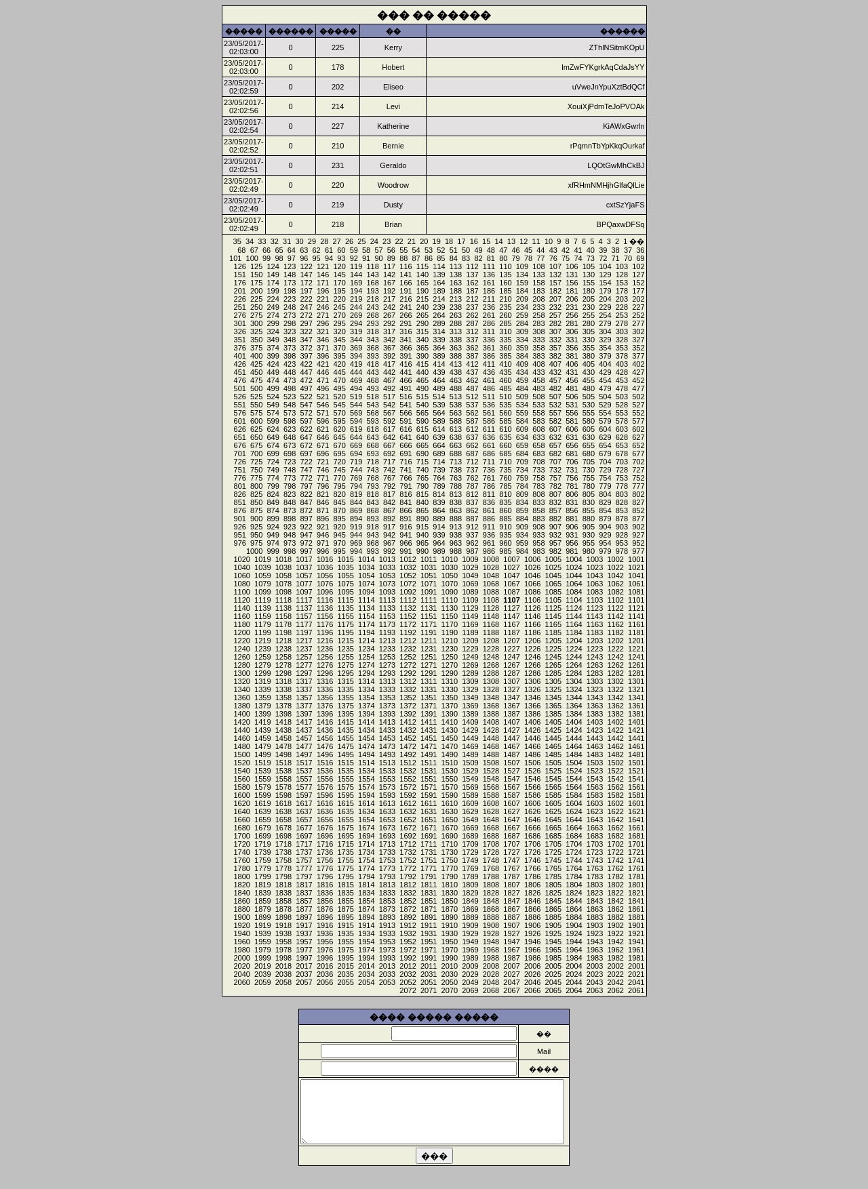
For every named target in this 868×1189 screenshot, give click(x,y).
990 (422, 551)
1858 (283, 901)
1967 (511, 950)
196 (323, 291)
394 (356, 356)
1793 (387, 876)
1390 (449, 714)
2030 (449, 974)
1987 (511, 958)
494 (356, 388)
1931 (428, 933)
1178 (283, 624)
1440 (241, 730)
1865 (553, 909)
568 (372, 413)
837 (472, 502)
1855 (345, 901)
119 (356, 266)
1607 (511, 803)
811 (489, 494)
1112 (407, 600)
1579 (262, 787)
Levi (393, 106)
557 (555, 413)
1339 (262, 689)
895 (339, 519)
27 (337, 241)
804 (605, 494)
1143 (595, 616)
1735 (345, 852)
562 (472, 413)
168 (372, 283)
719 (356, 462)
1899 (262, 917)
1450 (449, 738)
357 (555, 348)
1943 (595, 942)
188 (456, 291)
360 (505, 348)
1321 (636, 689)
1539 (262, 771)
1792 (407, 876)
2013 (387, 966)
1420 (241, 722)
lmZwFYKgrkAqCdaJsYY (602, 67)
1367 (511, 706)
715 (422, 462)
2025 (553, 974)
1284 (574, 673)
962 (472, 543)
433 (538, 372)
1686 (532, 836)
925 (256, 527)
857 (555, 510)
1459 (262, 738)
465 (422, 380)
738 (456, 470)
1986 (532, 958)
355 (589, 348)
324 (273, 331)
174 (273, 283)
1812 (407, 885)
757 (555, 478)
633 (538, 437)
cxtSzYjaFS (625, 205)
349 (273, 340)
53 (429, 250)
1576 (325, 787)
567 (389, 413)
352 (638, 348)
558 (538, 413)
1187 (511, 632)
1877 (304, 909)
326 (240, 331)
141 (405, 274)
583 (538, 421)
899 (273, 519)
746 (323, 470)
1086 (532, 592)
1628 (491, 811)
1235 (345, 649)
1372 (407, 706)
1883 (595, 917)
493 (372, 388)
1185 (553, 632)
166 (405, 283)
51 (454, 250)
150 (256, 274)
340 (422, 340)
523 (289, 396)
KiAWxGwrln (623, 126)
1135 (345, 608)
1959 (262, 942)
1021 (636, 567)
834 (522, 502)
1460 (241, 738)
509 (522, 396)
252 (638, 315)
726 (240, 462)
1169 (470, 624)
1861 (636, 909)
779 (605, 486)
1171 (428, 624)
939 (439, 535)
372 (306, 348)
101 (235, 258)
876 (240, 510)
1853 (387, 901)
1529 (470, 771)
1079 (262, 584)
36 (640, 250)
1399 (262, 714)
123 (289, 266)
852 (638, 510)
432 (555, 372)
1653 (387, 819)
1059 (262, 575)
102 (638, 266)
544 (356, 405)
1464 (574, 746)
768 (372, 478)
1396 (325, 714)
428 (622, 372)
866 (405, 510)
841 (405, 502)
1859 (262, 901)
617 (389, 429)
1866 (532, 909)
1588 (491, 795)
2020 (241, 966)
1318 (283, 681)
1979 (262, 950)
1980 (241, 950)
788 (456, 486)
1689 (470, 836)
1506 (532, 763)
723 (289, 462)
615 (422, 429)
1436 (325, 730)
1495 (345, 754)
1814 (366, 885)
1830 (449, 893)
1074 (366, 584)
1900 (241, 917)
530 (589, 405)
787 (472, 486)
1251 (428, 657)
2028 (491, 974)
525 (256, 396)
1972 (407, 950)
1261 (636, 665)
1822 (615, 893)
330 (589, 340)
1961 (636, 950)
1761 (636, 868)
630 (589, 437)
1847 (511, 901)
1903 (595, 925)
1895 (345, 917)
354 (605, 348)
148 (289, 274)
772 (306, 478)
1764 (574, 868)
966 (405, 543)
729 (605, 470)
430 (589, 372)
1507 (511, 763)
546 (323, 405)
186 (489, 291)
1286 (532, 673)
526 (240, 396)
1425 (553, 730)
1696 (325, 836)
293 (372, 323)
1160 (241, 616)
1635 (345, 811)
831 (572, 502)
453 (622, 380)
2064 (574, 990)
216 (405, 299)
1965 (553, 950)
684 (522, 453)
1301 (636, 681)
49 (478, 250)
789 (439, 486)
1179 (262, 624)
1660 (241, 819)
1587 (511, 795)
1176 (325, 624)
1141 (636, 616)
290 (422, 323)
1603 (595, 803)
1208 (491, 641)
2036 (325, 974)
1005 (553, 559)
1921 (636, 933)
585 (505, 421)
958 (538, 543)
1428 (491, 730)
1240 (241, 649)
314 (439, 331)
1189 (470, 632)
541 (405, 405)
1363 (595, 706)
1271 (428, 665)
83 (466, 258)
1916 (325, 925)
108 (538, 266)
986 (489, 551)
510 (505, 396)
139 (439, 274)
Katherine (393, 126)
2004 (574, 966)
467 (389, 380)
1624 (574, 811)
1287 (511, 673)
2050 (449, 982)
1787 (511, 876)
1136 (325, 608)
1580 (241, 787)
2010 (449, 966)
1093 (387, 592)
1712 (407, 844)
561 (489, 413)
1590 (449, 795)
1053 (387, 575)
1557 (304, 779)
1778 (283, 868)
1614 (366, 803)
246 (323, 307)
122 (306, 266)
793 (372, 486)
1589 (470, 795)
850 (256, 502)
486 (489, 388)
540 (422, 405)
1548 (491, 779)
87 (416, 258)
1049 (470, 575)
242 (389, 307)
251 (240, 307)
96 (304, 258)
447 (306, 372)
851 (240, 502)
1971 (428, 950)
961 (489, 543)
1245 (553, 657)
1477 (304, 746)
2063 (595, 990)
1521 (636, 771)
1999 (262, 958)
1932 (407, 933)
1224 (574, 649)
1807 (511, 885)
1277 (304, 665)
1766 (532, 868)
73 (591, 258)
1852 (407, 901)
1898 (283, 917)
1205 (553, 641)
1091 (428, 592)
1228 (491, 649)
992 (389, 551)
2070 (449, 990)
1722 (615, 852)
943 (372, 535)
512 (472, 396)
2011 (428, 966)
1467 (511, 746)
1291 (428, 673)
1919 (262, 925)
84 (454, 258)
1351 (428, 697)
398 (289, 356)
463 (456, 380)
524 (273, 396)
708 (538, 462)
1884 (574, 917)
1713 (387, 844)
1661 (636, 828)
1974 (366, 950)
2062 (615, 990)
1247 (511, 657)
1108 (491, 600)
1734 (366, 852)
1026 (532, 567)
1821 (636, 893)
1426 (532, 730)
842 (389, 502)
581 (572, 421)
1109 (470, 600)
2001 (636, 966)
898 (289, 519)
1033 (387, 567)
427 (638, 372)
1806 (532, 885)
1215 (345, 641)
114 (439, 266)
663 (456, 445)
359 (522, 348)
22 (399, 241)
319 (356, 331)
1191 (428, 632)
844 (356, 502)
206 (572, 299)
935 (505, 535)
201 (240, 291)
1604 (574, 803)
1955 (345, 942)
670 (339, 445)
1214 (366, 641)
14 (498, 241)
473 (289, 380)
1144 (574, 616)
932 (555, 535)
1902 (615, 925)
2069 (470, 990)
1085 (553, 592)
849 (273, 502)
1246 (532, 657)
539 (439, 405)
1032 (407, 567)
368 (372, 348)
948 (289, 535)
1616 (325, 803)
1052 (407, 575)
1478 (283, 746)
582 (555, 421)
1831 (428, 893)
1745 (553, 860)
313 (456, 331)
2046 (532, 982)
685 (505, 453)
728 (622, 470)
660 (505, 445)
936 (489, 535)
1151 (428, 616)
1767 (511, 868)
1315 (345, 681)
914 (439, 527)
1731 (428, 852)
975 (256, 543)
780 (589, 486)
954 (605, 543)
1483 (595, 754)
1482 (615, 754)
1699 (262, 836)
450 (256, 372)
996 (323, 551)
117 (389, 266)
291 (405, 323)
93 (341, 258)
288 (456, 323)
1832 (407, 893)
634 (522, 437)
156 (572, 283)
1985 (553, 958)
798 (289, 486)
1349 (470, 697)
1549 (470, 779)
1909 (470, 925)
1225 (553, 649)
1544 (574, 779)
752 (638, 478)
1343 (595, 697)
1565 (553, 787)
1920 (241, 925)
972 (306, 543)
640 (422, 437)
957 (555, 543)
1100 (241, 592)
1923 (595, 933)
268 (372, 315)
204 (605, 299)
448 (289, 372)
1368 (491, 706)
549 (273, 405)
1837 (304, 893)
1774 (366, 868)
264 (439, 315)
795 (339, 486)
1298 (283, 673)
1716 (325, 844)
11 (536, 241)
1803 (595, 885)
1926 (532, 933)
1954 (366, 942)
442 (389, 372)
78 (528, 258)
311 (489, 331)
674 (273, 445)
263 (456, 315)
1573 (387, 787)
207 (555, 299)
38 (616, 250)
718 (372, 462)
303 (622, 331)
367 (389, 348)
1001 (636, 559)
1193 (387, 632)
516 (405, 396)
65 (279, 250)
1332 (407, 689)
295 (339, 323)
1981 (636, 958)
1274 (366, 665)
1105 (553, 600)
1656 (325, 819)
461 (489, 380)
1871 (428, 909)
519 (356, 396)
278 (622, 323)
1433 (387, 730)
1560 (241, 779)
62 (317, 250)
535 (505, 405)
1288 (491, 673)
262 (472, 315)
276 (240, 315)
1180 (241, 624)
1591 (428, 795)
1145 (553, 616)
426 (240, 364)
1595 (345, 795)
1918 (283, 925)
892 (389, 519)
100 (252, 258)
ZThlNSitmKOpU (617, 47)
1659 (262, 819)
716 (405, 462)
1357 (304, 697)
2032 (407, 974)
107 (555, 266)
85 (441, 258)
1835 (345, 893)
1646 (532, 819)
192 (389, 291)
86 (429, 258)
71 (616, 258)
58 (366, 250)
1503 (595, 763)
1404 (574, 722)
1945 (553, 942)
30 (299, 241)
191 (405, 291)
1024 (574, 567)
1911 (428, 925)
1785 (553, 876)
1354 (366, 697)
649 (273, 437)
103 (622, 266)
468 (372, 380)
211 (489, 299)
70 (628, 258)
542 (389, 405)
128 (622, 274)
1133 (387, 608)
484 (522, 388)
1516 (325, 763)
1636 (325, 811)
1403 (595, 722)
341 (405, 340)
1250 (449, 657)
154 (605, 283)
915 (422, 527)
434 (522, 372)
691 (405, 453)
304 (605, 331)
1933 (387, 933)
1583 (595, 795)
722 (306, 462)
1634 (366, 811)
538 (456, 405)
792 (389, 486)
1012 (407, 559)
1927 (511, 933)
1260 (241, 657)
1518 (283, 763)
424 (273, 364)
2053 (387, 982)
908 (538, 527)
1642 (615, 819)
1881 (636, 917)
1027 (511, 567)
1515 (345, 763)
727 (638, 470)
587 (472, 421)
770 (339, 478)
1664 (574, 828)
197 (306, 291)
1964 (574, 950)
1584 (574, 795)
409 (522, 364)
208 (538, 299)
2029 (470, 974)
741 (405, 470)
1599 (262, 795)
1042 (615, 575)
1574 (366, 787)
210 (505, 299)
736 (489, 470)
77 (540, 258)
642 (389, 437)
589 (439, 421)
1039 (262, 567)
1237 (304, 649)
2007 (511, 966)
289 (439, 323)
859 (522, 510)
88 (403, 258)
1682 (615, 836)
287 (472, 323)
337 (472, 340)
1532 (407, 771)
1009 (470, 559)
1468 (491, 746)
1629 (470, 811)
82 (478, 258)
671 (323, 445)
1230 (449, 649)
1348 (491, 697)
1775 (345, 868)
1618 (283, 803)
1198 (283, 632)
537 (472, 405)
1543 (595, 779)
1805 (553, 885)
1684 (574, 836)
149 (273, 274)
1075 (345, 584)
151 (240, 274)
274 (273, 315)
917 (389, 527)
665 (422, 445)
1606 (532, 803)
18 (449, 241)
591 (405, 421)
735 (505, 470)
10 (549, 241)
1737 (304, 852)
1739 (262, 852)
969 (356, 543)
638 (456, 437)
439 (439, 372)
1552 (407, 779)
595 (339, 421)
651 (240, 437)
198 (289, 291)
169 (356, 283)
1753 (387, 860)
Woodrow (393, 185)
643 (372, 437)
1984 (574, 958)
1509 (470, 763)
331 (572, 340)
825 (256, 494)
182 (555, 291)
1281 (636, 673)
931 (572, 535)
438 (456, 372)
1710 (449, 844)
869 (356, 510)
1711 (428, 844)
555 (589, 413)
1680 (241, 828)
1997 (304, 958)
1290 (449, 673)
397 (306, 356)
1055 (345, 575)
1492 (407, 754)
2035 (345, 974)
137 (472, 274)
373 (289, 348)
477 (638, 388)
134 (522, 274)
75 (565, 258)
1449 (470, 738)
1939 (262, 933)
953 (622, 543)
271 (323, 315)
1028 (491, 567)
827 (638, 502)
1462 (615, 746)
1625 (553, 811)
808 (538, 494)
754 (605, 478)
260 (505, 315)
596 (323, 421)
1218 (283, 641)
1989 (470, 958)
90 (378, 258)
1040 (241, 567)
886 (489, 519)
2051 (428, 982)
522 (306, 396)
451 (240, 372)
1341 (636, 697)
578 (622, 421)
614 (439, 429)
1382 (615, 714)
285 (505, 323)
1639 (262, 811)
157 (555, 283)
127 (638, 274)
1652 (407, 819)
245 (339, 307)
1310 (449, 681)
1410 (449, 722)
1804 (574, 885)
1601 (636, 803)
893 (372, 519)
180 (589, 291)
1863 (595, 909)
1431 (428, 730)
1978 (283, 950)
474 (273, 380)
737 (472, 470)
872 (306, 510)
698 (289, 453)
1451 (428, 738)
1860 (241, 901)
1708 (491, 844)
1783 (595, 876)
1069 (470, 584)
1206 (532, 641)
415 (422, 364)
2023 (595, 974)
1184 (574, 632)
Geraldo (393, 165)
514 (439, 396)
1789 (470, 876)
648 (289, 437)
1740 (241, 852)
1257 (304, 657)
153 (622, 283)
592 (389, 421)
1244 (574, 657)
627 (638, 437)
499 (273, 388)
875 (256, 510)
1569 (470, 787)
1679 (262, 828)
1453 (387, 738)
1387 (511, 714)
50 (466, 250)
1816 (325, 885)
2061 (636, 990)
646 (323, 437)
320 (339, 331)
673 (289, 445)
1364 (574, 706)
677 (638, 453)
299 (273, 323)
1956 (325, 942)
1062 (615, 584)
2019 (262, 966)
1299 (262, 673)
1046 (532, 575)
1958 (283, 942)
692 (389, 453)
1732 (407, 852)
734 (522, 470)
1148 (491, 616)
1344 (574, 697)
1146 (532, 616)
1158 (283, 616)
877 (638, 519)
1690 (449, 836)
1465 (553, 746)
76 (553, 258)
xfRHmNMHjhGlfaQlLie (606, 185)
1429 (470, 730)
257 (555, 315)
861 (489, 510)
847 (306, 502)
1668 (491, 828)
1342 (615, 697)
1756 (325, 860)
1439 (262, 730)
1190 (449, 632)
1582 (615, 795)
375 (256, 348)
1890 (449, 917)
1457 (304, 738)
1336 (325, 689)
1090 (449, 592)
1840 (241, 893)
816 (405, 494)
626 (240, 429)
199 (273, 291)
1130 (449, 608)
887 (472, 519)
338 (456, 340)
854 (605, 510)
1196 (325, 632)
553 (622, 413)
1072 (407, 584)
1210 (449, 641)
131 (572, 274)
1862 (615, 909)
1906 (532, 925)
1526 (532, 771)
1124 (574, 608)
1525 (553, 771)
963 (456, 543)
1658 (283, 819)
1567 (511, 787)
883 (538, 519)
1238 (283, 649)
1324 (574, 689)
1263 (595, 665)
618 (372, 429)
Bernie (393, 146)
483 (538, 388)
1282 (615, 673)
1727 (511, 852)
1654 (366, 819)
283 (538, 323)
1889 (470, 917)
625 (256, 429)
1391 (428, 714)
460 (505, 380)
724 (273, 462)
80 (503, 258)
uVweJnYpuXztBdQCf (608, 87)
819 (356, 494)
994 (356, 551)
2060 (241, 982)
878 (622, 519)
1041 (636, 575)
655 (589, 445)
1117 (304, 600)
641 (405, 437)
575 (256, 413)
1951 (428, 942)
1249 (470, 657)
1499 (262, 754)
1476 (325, 746)
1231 (428, 649)
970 (339, 543)
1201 (636, 641)
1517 (304, 763)
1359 (262, 697)
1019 (262, 559)
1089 (470, 592)
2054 (366, 982)
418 (372, 364)
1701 (636, 844)
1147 (511, 616)
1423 (595, 730)
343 (372, 340)
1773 (387, 868)
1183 (595, 632)
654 (605, 445)
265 (422, 315)
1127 (511, 608)
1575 (345, 787)
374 (273, 348)
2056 (325, 982)
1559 (262, 779)
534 (522, 405)
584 (522, 421)
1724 (574, 852)
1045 (553, 575)
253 (622, 315)
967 (389, 543)
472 (306, 380)
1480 (241, 746)
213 (456, 299)
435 (505, 372)
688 (456, 453)
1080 (241, 584)
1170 (449, 624)
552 (638, 413)
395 (339, 356)
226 (240, 299)
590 (422, 421)
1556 (325, 779)
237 (472, 307)
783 (538, 486)
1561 (636, 787)
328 (622, 340)
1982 (615, 958)
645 (339, 437)
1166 (532, 624)
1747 (511, 860)
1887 (511, 917)
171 (323, 283)
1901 (636, 925)
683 (538, 453)
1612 (407, 803)
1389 (470, 714)
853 (622, 510)
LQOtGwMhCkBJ (615, 165)
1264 (574, 665)
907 (555, 527)
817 (389, 494)
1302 (615, 681)
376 (240, 348)
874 (273, 510)
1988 (491, 958)
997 (306, 551)
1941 (636, 942)
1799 (262, 876)
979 (605, 551)
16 (474, 241)
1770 (449, 868)
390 (422, 356)
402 (638, 364)
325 (256, 331)
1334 (366, 689)
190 (422, 291)
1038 (283, 567)
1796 (325, 876)
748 (289, 470)
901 (240, 519)
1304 (574, 681)
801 (240, 486)
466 (405, 380)
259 (522, 315)
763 (456, 478)
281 (572, 323)
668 (372, 445)
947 (306, 535)
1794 (366, 876)
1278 (283, 665)
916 (405, 527)
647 (306, 437)
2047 (511, 982)
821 (323, 494)
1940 (241, 933)
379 (605, 356)
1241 (636, 657)
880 (589, 519)
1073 (387, 584)
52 (441, 250)
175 (256, 283)
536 (489, 405)
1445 (553, 738)
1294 (366, 673)
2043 (595, 982)
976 (240, 543)
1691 (428, 836)
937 (472, 535)
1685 (553, 836)
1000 (254, 551)
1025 (553, 567)
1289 (470, 673)
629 (605, 437)
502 (638, 396)
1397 (304, 714)
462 (472, 380)
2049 (470, 982)
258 (538, 315)
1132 (407, 608)
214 (439, 299)
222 (306, 299)
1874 (366, 909)
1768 (491, 868)
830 (589, 502)
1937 (304, 933)
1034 (366, 567)
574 (273, 413)
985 (505, 551)
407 (555, 364)
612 (472, 429)
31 (287, 241)
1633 (387, 811)
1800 (241, 876)
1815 (345, 885)
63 (304, 250)
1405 (553, 722)
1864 (574, 909)
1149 (470, 616)
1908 (491, 925)
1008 (491, 559)
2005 (553, 966)
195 (339, 291)
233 (538, 307)
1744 (574, 860)
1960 (241, 942)
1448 (491, 738)
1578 (283, 787)
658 (538, 445)
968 (372, 543)
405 (589, 364)
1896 (325, 917)
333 (538, 340)
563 (456, 413)
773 (289, 478)
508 (538, 396)
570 (339, 413)
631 (572, 437)
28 (324, 241)
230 (589, 307)
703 (622, 462)
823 (289, 494)
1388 (491, 714)
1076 (325, 584)
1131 (428, 608)
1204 (574, 641)
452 (638, 380)
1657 (304, 819)
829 (605, 502)
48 (491, 250)
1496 (325, 754)
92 (354, 258)
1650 (449, 819)
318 (372, 331)
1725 (553, 852)
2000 (241, 958)
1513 (387, 763)
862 (472, 510)
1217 (304, 641)
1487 (511, 754)
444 (356, 372)
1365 (553, 706)
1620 (241, 803)
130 (589, 274)
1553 (387, 779)
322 (306, 331)
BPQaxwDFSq (621, 224)
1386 (532, 714)
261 (489, 315)
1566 (532, 787)
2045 (553, 982)
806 (572, 494)
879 (605, 519)
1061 (636, 584)
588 (456, 421)
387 (472, 356)
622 (306, 429)
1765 (553, 868)
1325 (553, 689)
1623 (595, 811)
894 (356, 519)
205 (589, 299)
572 (306, 413)
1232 (407, 649)
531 (572, 405)
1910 (449, 925)
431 (572, 372)
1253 (387, 657)
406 (572, 364)
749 (273, 470)
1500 (241, 754)
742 (389, 470)
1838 (283, 893)
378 (622, 356)
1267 (511, 665)
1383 (595, 714)
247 (306, 307)
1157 (304, 616)
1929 (470, 933)
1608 (491, 803)
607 (555, 429)
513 (456, 396)
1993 (387, 958)
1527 (511, 771)
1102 (615, 600)
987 (472, 551)
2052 (407, 982)
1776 (325, 868)
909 (522, 527)
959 (522, 543)
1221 (636, 649)
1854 (366, 901)
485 (505, 388)
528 (622, 405)
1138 (283, 608)
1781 (636, 876)
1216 (325, 641)
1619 (262, 803)
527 (638, 405)
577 (638, 421)
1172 (407, 624)
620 (339, 429)
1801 (636, 885)
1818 (283, 885)
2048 (491, 982)
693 (372, 453)
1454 (366, 738)
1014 (366, 559)
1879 (262, 909)
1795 (345, 876)
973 (289, 543)
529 (605, 405)
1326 (532, 689)
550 (256, 405)
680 (589, 453)
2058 (283, 982)
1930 (449, 933)
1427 (511, 730)
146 (323, 274)
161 (489, 283)
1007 (511, 559)
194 (356, 291)
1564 (574, 787)
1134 (366, 608)
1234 (366, 649)
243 (372, 307)
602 (638, 429)
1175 (345, 624)
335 (505, 340)
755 (589, 478)
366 (405, 348)
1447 (511, 738)
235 (505, 307)
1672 (407, 828)
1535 (345, 771)
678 (622, 453)
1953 (387, 942)
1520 (241, 763)
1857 (304, 901)
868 (372, 510)
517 (389, 396)
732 (555, 470)
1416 (325, 722)
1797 (304, 876)
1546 (532, 779)
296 (323, 323)
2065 (553, 990)
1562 (615, 787)
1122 (615, 608)
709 (522, 462)
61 (329, 250)
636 (489, 437)
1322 (615, 689)
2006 (532, 966)
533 (538, 405)
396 (323, 356)
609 (522, 429)
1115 (345, 600)
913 (456, 527)
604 (605, 429)
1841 (636, 901)
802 (638, 494)
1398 (283, 714)
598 (289, 421)
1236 (325, 649)
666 (405, 445)
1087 (511, 592)
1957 (304, 942)
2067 (511, 990)
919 (356, 527)
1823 (595, 893)
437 (472, 372)
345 (339, 340)
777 (638, 486)
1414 (366, 722)
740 (422, 470)
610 (505, 429)
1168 (491, 624)
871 (323, 510)
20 (424, 241)
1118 (283, 600)
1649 (470, 819)
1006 (532, 559)
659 (522, 445)
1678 (283, 828)
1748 (491, 860)
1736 (325, 852)
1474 (366, 746)
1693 (387, 836)
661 (489, 445)
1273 (387, 665)
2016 (325, 966)
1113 (387, 600)
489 (439, 388)
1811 (428, 885)
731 (572, 470)
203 (622, 299)
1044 (574, 575)
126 (240, 266)
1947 (511, 942)
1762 (615, 868)
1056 (325, 575)
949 (273, 535)
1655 (345, 819)
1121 (636, 608)
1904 (574, 925)
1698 (283, 836)
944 (356, 535)
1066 (532, 584)
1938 (283, 933)
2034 (366, 974)
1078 (283, 584)
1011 (428, 559)
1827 (511, 893)
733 (538, 470)
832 (555, 502)
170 (339, 283)
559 (522, 413)
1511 (428, 763)
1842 (615, 901)
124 (273, 266)
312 (472, 331)
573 (289, 413)
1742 (615, 860)
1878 (283, 909)
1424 (574, 730)
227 (638, 307)
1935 (345, 933)
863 (456, 510)
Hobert (393, 67)
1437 (304, 730)
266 (405, 315)
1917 (304, 925)
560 (505, 413)
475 (256, 380)
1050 (449, 575)
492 (389, 388)
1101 (636, 600)
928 (622, 535)
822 (306, 494)
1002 (615, 559)
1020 (241, 559)
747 (306, 470)
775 (256, 478)
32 (275, 241)
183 (538, 291)
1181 (636, 632)
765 (422, 478)
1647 (511, 819)
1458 (283, 738)
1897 (304, 917)
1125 (553, 608)
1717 (304, 844)
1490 (449, 754)
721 (323, 462)
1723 (595, 852)
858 (538, 510)
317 (389, 331)
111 (489, 266)
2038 (283, 974)
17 (461, 241)
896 (323, 519)
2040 (241, 974)
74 (578, 258)
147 (306, 274)
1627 (511, 811)
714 (439, 462)
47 (503, 250)
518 (372, 396)
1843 (595, 901)
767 (389, 478)
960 (505, 543)
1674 (366, 828)
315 (422, 331)
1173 (387, 624)
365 (422, 348)
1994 (366, 958)
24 (374, 241)
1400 (241, 714)
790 (422, 486)
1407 (511, 722)
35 (237, 241)
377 (638, 356)
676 (240, 445)
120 (339, 266)
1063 (595, 584)
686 (489, 453)
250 (256, 307)
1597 (304, 795)
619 (356, 429)
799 (273, 486)
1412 (407, 722)
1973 (387, 950)
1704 (574, 844)
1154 (366, 616)
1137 (304, 608)
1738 (283, 852)
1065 (553, 584)
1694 (366, 836)
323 (289, 331)
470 (339, 380)
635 (505, 437)
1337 (304, 689)
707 (555, 462)
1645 (553, 819)
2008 (491, 966)
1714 (366, 844)
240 (422, 307)
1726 (532, 852)
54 (416, 250)
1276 (325, 665)
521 (323, 396)
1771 (428, 868)
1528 (491, 771)
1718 (283, 844)
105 (589, 266)
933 (538, 535)
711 (489, 462)
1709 (470, 844)
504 (605, 396)
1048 (491, 575)
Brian (393, 224)
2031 (428, 974)
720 (339, 462)
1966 (532, 950)
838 (456, 502)
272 (306, 315)
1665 (553, 828)
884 (522, 519)
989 (439, 551)
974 (273, 543)
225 (256, 299)
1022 (615, 567)
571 (323, 413)
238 (456, 307)
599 (273, 421)
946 (323, 535)
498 (289, 388)
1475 (345, 746)
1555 (345, 779)
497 (306, 388)
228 (622, 307)
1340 (241, 689)
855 (589, 510)
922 (306, 527)
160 (505, 283)
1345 (553, 697)
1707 (511, 844)
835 (505, 502)
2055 (345, 982)
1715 (345, 844)
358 (538, 348)
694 (356, 453)
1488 (491, 754)
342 (389, 340)
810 (505, 494)
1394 (366, 714)
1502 (615, 763)
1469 (470, 746)
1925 (553, 933)
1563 (595, 787)
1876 (325, 909)
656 (572, 445)
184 (522, 291)
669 (356, 445)
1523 (595, 771)
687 (472, 453)
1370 (449, 706)
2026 (532, 974)
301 (240, 323)
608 (538, 429)
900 (256, 519)
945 (339, 535)
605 (589, 429)
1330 (449, 689)
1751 (428, 860)
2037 (304, 974)
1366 (532, 706)
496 (323, 388)
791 (405, 486)
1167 (511, 624)
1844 (574, 901)
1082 (615, 592)
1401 (636, 722)
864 (439, 510)
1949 (470, 942)
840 (422, 502)
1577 (304, 787)
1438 (283, 730)
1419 (262, 722)
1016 (325, 559)
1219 (262, 641)
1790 (449, 876)
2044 (574, 982)
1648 (491, 819)
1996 (325, 958)
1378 (283, 706)
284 (522, 323)
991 (405, 551)
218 (372, 299)
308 (538, 331)
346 (323, 340)
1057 (304, 575)
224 (273, 299)
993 (372, 551)
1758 (283, 860)
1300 (241, 673)
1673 (387, 828)
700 (256, 453)
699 (273, 453)
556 (572, 413)
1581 (636, 795)
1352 (407, 697)
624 (273, 429)
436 (489, 372)
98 (279, 258)
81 (491, 258)
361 (489, 348)
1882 (615, 917)
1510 (449, 763)
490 (422, 388)
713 (456, 462)
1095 (345, 592)
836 (489, 502)
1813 (387, 885)
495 (339, 388)
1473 (387, 746)
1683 (595, 836)
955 (589, 543)
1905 (553, 925)
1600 (241, 795)
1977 (304, 950)
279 (605, 323)
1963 (595, 950)
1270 (449, 665)
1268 (491, 665)
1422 (615, 730)
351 (240, 340)
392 (389, 356)
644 (356, 437)
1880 (241, 909)
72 (603, 258)
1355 (345, 697)
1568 (491, 787)
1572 (407, 787)
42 (565, 250)
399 (273, 356)
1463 (595, 746)
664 (439, 445)
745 (339, 470)
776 (240, 478)
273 (289, 315)
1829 (470, 893)
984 (522, 551)
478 (622, 388)
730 (589, 470)
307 (555, 331)
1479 (262, 746)
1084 (574, 592)
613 (456, 429)
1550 (449, 779)
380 (589, 356)
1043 (595, 575)
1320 (241, 681)
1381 (636, 714)
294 (356, 323)
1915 (345, 925)
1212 (407, 641)
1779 (262, 868)
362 (472, 348)
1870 (449, 909)
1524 (574, 771)
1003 (595, 559)
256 (572, 315)
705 (589, 462)
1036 (325, 567)
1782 (615, 876)
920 (339, 527)
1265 (553, 665)
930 (589, 535)
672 (306, 445)
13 (511, 241)
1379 (262, 706)
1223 (595, 649)
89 (391, 258)
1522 (615, 771)
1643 (595, 819)
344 (356, 340)
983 (538, 551)
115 (422, 266)
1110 (449, 600)
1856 (325, 901)
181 (572, 291)
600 (256, 421)
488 (456, 388)
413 (456, 364)
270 (339, 315)
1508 (491, 763)
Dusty (393, 205)
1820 (241, 885)
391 (405, 356)
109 (522, 266)
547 (306, 405)
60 (341, 250)
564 (439, 413)
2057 (304, 982)
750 (256, 470)
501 (240, 388)
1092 (407, 592)
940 (422, 535)
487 (472, 388)
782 (555, 486)
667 (389, 445)
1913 (387, 925)
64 (292, 250)
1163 (595, 624)
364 (439, 348)
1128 (491, 608)
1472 (407, 746)
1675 (345, 828)
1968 (491, 950)
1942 (615, 942)
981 (572, 551)
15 (486, 241)
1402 (615, 722)
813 (456, 494)
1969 (470, 950)
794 (356, 486)
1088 (491, 592)
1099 (262, 592)
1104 (574, 600)
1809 (470, 885)
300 (256, 323)
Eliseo (393, 87)
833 (538, 502)
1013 (387, 559)
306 (572, 331)
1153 (387, 616)
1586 (532, 795)
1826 (532, 893)
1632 (407, 811)
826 (240, 494)
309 (522, 331)
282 (555, 323)
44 (540, 250)
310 (505, 331)
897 (306, 519)
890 (422, 519)
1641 (636, 819)
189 (439, 291)
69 (640, 258)
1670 (449, 828)
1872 (407, 909)
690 (422, 453)
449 (273, 372)
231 (572, 307)
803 (622, 494)
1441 (636, 738)
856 (572, 510)
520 (339, 396)
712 (472, 462)
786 (489, 486)
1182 (615, 632)
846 (323, 502)
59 (354, 250)
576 (240, 413)
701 (240, 453)
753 (622, 478)
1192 (407, 632)
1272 (407, 665)
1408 (491, 722)
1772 (407, 868)
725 (256, 462)
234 (522, 307)
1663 (595, 828)
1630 (449, 811)
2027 (511, 974)
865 (422, 510)
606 (572, 429)
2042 (615, 982)
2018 (283, 966)
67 (254, 250)
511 (489, 396)
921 (323, 527)
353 (622, 348)
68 (241, 250)
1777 (304, 868)
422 (306, 364)
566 (405, 413)
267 (389, 315)
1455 (345, 738)
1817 (304, 885)
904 (605, 527)
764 (439, 478)
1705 (553, 844)
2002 (615, 966)
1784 (574, 876)
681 (572, 453)
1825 (553, 893)
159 (522, 283)
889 (439, 519)
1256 (325, 657)
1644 (574, 819)
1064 (574, 584)
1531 (428, 771)
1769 (470, 868)
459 (522, 380)
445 (339, 372)
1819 (262, 885)
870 (339, 510)
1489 (470, 754)
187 (472, 291)
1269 (470, 665)
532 (555, 405)
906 (572, 527)
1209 (470, 641)
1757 (304, 860)
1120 (241, 600)
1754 (366, 860)
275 (256, 315)
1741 (636, 860)
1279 (262, 665)
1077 (304, 584)
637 (472, 437)
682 (555, 453)
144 (356, 274)
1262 (615, 665)
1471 (428, 746)
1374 (366, 706)
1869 (470, 909)
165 (422, 283)
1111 (428, 600)
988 (456, 551)
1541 (636, 779)
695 (339, 453)
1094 (366, 592)
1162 (615, 624)
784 (522, 486)
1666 (532, 828)
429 (605, 372)
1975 (345, 950)
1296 (325, 673)
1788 (491, 876)
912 (472, 527)
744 (356, 470)
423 (289, 364)
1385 (553, 714)
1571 (428, 787)
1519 (262, 763)
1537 (304, 771)
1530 (449, 771)
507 (555, 396)
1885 (553, 917)
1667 (511, 828)
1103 (595, 600)
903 (622, 527)
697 (306, 453)
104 (605, 266)
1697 (304, 836)
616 (405, 429)
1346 (532, 697)
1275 (345, 665)
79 (516, 258)
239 (439, 307)
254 (605, 315)
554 (605, 413)
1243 (595, 657)
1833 (387, 893)
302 (638, 331)
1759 (262, 860)
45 (528, 250)
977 (638, 551)
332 (555, 340)
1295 (345, 673)
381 (572, 356)
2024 (574, 974)
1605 (553, 803)
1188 (491, 632)
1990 (449, 958)
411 (489, 364)
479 (605, 388)
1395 (345, 714)
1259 (262, 657)
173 (289, 283)
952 (638, 543)
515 (422, 396)
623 (289, 429)
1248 (491, 657)
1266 (532, 665)
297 (306, 323)
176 (240, 283)
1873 (387, 909)
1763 (595, 868)
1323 (595, 689)
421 (323, 364)
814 (439, 494)
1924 (574, 933)
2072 (407, 990)
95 (317, 258)
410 (505, 364)
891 (405, 519)
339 (439, 340)
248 (289, 307)
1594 (366, 795)
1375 (345, 706)
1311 (428, 681)
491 (405, 388)
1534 (366, 771)
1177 (304, 624)
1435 (345, 730)
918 (372, 527)
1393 (387, 714)
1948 (491, 942)
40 (591, 250)
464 (439, 380)
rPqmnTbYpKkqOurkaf (607, 146)
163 (456, 283)
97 (292, 258)
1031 (428, 567)
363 (456, 348)
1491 (428, 754)
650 (256, 437)
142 (389, 274)
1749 (470, 860)
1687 (511, 836)
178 (622, 291)
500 (256, 388)
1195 (345, 632)
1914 (366, 925)
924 (273, 527)
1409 (470, 722)
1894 (366, 917)
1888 (491, 917)
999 (273, 551)
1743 (595, 860)
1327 (511, 689)
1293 (387, 673)
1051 (428, 575)
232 (555, 307)
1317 (304, 681)
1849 (470, 901)
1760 (241, 860)
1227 (511, 649)
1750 (449, 860)
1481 (636, 754)
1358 (283, 697)
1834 (366, 893)
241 (405, 307)
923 (289, 527)
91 (366, 258)
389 (439, 356)
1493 (387, 754)
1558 (283, 779)
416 (405, 364)
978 (622, 551)
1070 (449, 584)
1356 (325, 697)
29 (312, 241)
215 (422, 299)
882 (555, 519)
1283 (595, 673)
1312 (407, 681)
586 (489, 421)
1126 (532, 608)
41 (578, 250)
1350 (449, 697)
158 (538, 283)
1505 (553, 763)
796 (323, 486)
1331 (428, 689)
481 (572, 388)
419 (356, 364)
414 (439, 364)
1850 (449, 901)
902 (638, 527)
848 (289, 502)
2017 (304, 966)
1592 (407, 795)
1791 (428, 876)
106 (572, 266)
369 (356, 348)
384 (522, 356)
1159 (262, 616)
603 (622, 429)
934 (522, 535)
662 (472, 445)
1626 (532, 811)
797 (306, 486)
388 (456, 356)
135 (505, 274)
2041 (636, 982)
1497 (304, 754)
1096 (325, 592)
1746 (532, 860)
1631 (428, 811)
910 (505, 527)
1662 (615, 828)
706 (572, 462)
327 (638, 340)
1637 (304, 811)
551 (240, 405)
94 (329, 258)
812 (472, 494)
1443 (595, 738)
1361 (636, 706)
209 (522, 299)
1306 (532, 681)
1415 (345, 722)
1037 (304, 567)
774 (273, 478)
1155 (345, 616)
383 (538, 356)
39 (603, 250)
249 (273, 307)
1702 (615, 844)
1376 (325, 706)
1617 (304, 803)
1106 (532, 600)
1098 (283, 592)
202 (638, 299)
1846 (532, 901)
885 (505, 519)
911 (489, 527)
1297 (304, 673)
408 (538, 364)
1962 (615, 950)
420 (339, 364)
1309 (470, 681)
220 (339, 299)
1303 (595, 681)
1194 (366, 632)
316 (405, 331)
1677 (304, 828)
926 (240, 527)
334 (522, 340)
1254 (366, 657)
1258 (283, 657)
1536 (325, 771)
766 (405, 478)
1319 (262, 681)
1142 (615, 616)
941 (405, 535)
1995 (345, 958)
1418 (283, 722)
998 (289, 551)
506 (572, 396)
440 (422, 372)
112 (472, 266)
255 (589, 315)
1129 (470, 608)
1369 (470, 706)
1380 (241, 706)
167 (389, 283)
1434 (366, 730)
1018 (283, 559)
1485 (553, 754)
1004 (574, 559)
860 (505, 510)
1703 (595, 844)
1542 (615, 779)
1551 (428, 779)
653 (622, 445)
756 (572, 478)
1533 (387, 771)
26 (349, 241)
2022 (615, 974)
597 (306, 421)
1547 (511, 779)
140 (422, 274)
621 (323, 429)
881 (572, 519)
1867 (511, 909)
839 (439, 502)
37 (628, 250)
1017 (304, 559)
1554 (366, 779)
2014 (366, 966)
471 (323, 380)
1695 (345, 836)
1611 (428, 803)
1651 (428, 819)
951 (240, 535)
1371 (428, 706)
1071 (428, 584)
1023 (595, 567)
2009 (470, 966)
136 (489, 274)
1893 (387, 917)
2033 (387, 974)
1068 (491, 584)
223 (289, 299)
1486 (532, 754)
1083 (595, 592)
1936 (325, 933)
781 (572, 486)
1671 (428, 828)
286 (489, 323)
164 (439, 283)
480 (589, 388)
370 (339, 348)
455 (589, 380)
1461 (636, 746)
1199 (262, 632)
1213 (387, 641)
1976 (325, 950)
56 (391, 250)
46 (516, 250)
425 (256, 364)
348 (289, 340)
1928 (491, 933)
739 (439, 470)
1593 (387, 795)
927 (638, 535)
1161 (636, 624)
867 (389, 510)
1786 (532, 876)
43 (553, 250)
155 (589, 283)
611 (489, 429)
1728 (491, 852)
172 (306, 283)
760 (505, 478)
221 (323, 299)
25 (361, 241)
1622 (615, 811)
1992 (407, 958)
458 (538, 380)
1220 (241, 641)
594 (356, 421)
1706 (532, 844)
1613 (387, 803)
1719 (262, 844)
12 (523, 241)
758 (538, 478)
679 (605, 453)
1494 (366, 754)
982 (555, 551)
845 (339, 502)
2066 (532, 990)
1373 (387, 706)
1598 (283, 795)
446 (323, 372)
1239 (262, 649)
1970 (449, 950)
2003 (595, 966)
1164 (574, 624)
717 (389, 462)
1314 (366, 681)
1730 (449, 852)
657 (555, 445)
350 (256, 340)
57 (378, 250)
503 (622, 396)
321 (323, 331)
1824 (574, 893)
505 (589, 396)
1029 (470, 567)
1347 (511, 697)
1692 (407, 836)
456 (572, 380)
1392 (407, 714)
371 (323, 348)
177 (638, 291)
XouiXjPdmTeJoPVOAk (606, 106)
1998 (283, 958)
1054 (366, 575)
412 (472, 364)
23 (386, 241)
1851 (428, 901)
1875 (345, 909)
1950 (449, 942)
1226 (532, 649)
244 (356, 307)
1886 (532, 917)
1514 (366, 763)
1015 (345, 559)
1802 (615, 885)
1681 (636, 836)
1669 (470, 828)
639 (439, 437)
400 (256, 356)
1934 (366, 933)
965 (422, 543)
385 (505, 356)
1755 (345, 860)
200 (256, 291)
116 (405, 266)
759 (522, 478)
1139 (262, 608)
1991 (428, 958)
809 (522, 494)
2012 (407, 966)
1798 (283, 876)
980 (589, 551)
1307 (511, 681)
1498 (283, 754)
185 (505, 291)
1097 (304, 592)
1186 (532, 632)
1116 (325, 600)
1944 (574, 942)
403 (622, 364)
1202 (615, 641)
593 (372, 421)
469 (356, 380)
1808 (491, 885)
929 (605, 535)
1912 (407, 925)
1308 (491, 681)
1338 (283, 689)
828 (622, 502)
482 (555, 388)
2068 (491, 990)
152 (638, 283)
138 (456, 274)
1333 (387, 689)
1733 (387, 852)
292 (389, 323)
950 (256, 535)
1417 (304, 722)
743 (372, 470)
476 (240, 380)
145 (339, 274)
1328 (491, 689)
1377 (304, 706)
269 (356, 315)
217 (389, 299)
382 (555, 356)
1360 (241, 697)
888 (456, 519)
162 (472, 283)
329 (605, 340)
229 (605, 307)
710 (505, 462)
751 (240, 470)
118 (372, 266)
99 (266, 258)
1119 (262, 600)
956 (572, 543)
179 (605, 291)
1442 (615, 738)
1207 (511, 641)
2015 (345, 966)
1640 (241, 811)
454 (605, 380)
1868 (491, 909)
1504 (574, 763)
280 (589, 323)
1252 (407, 657)
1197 (304, 632)
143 (372, 274)
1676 (325, 828)
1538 (283, 771)
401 (240, 356)
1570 (449, 787)
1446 (532, 738)
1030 (449, 567)
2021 (636, 974)
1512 (407, 763)
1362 (615, 706)
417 (389, 364)
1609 (470, 803)
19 (437, 241)
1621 (636, 811)
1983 (595, 958)
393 (372, 356)
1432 (407, 730)
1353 (387, 697)
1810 (449, 885)
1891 (428, 917)
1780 (241, 868)
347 (306, 340)
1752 (407, 860)
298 (289, 323)
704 (605, 462)
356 (572, 348)
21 (412, 241)
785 (505, 486)
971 (323, 543)
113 (456, 266)
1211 (428, 641)
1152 (407, 616)
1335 (345, 689)
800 (256, 486)
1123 (595, 608)
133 (538, 274)
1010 (449, 559)
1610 (449, 803)
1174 (366, 624)
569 (356, 413)
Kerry (393, 47)
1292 (407, 673)
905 (589, 527)
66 (266, 250)
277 (638, 323)
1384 (574, 714)
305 (589, 331)
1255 (345, 657)
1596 (325, 795)
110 (505, 266)
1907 (511, 925)
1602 (615, 803)
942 (389, 535)
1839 (262, 893)
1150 (449, 616)
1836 (325, 893)
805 (589, 494)
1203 (595, 641)
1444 (574, 738)
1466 (532, 746)
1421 (636, 730)
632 (555, 437)
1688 (491, 836)
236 (489, 307)
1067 (511, 584)
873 (289, 510)
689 (439, 453)
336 (489, 340)
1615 (345, 803)
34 (249, 241)
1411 (428, 722)
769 (356, 478)
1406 (532, 722)
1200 (241, 632)
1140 (241, 608)
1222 (615, 649)
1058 (283, 575)
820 (339, 494)
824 (273, 494)
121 (323, 266)
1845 (553, 901)
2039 (262, 974)
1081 (636, 592)
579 (605, 421)
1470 (449, 746)
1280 (241, 665)
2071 (428, 990)
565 (422, 413)
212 (472, 299)
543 (372, 405)
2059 (262, 982)
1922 (615, 933)
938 (456, 535)
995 (339, 551)
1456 (325, 738)
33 (262, 241)
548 (289, 405)
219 (356, 299)
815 (422, 494)
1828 (491, 893)
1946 (532, 942)
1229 (470, 649)
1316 (325, 681)
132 (555, 274)
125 (256, 266)
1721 (636, 852)
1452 (407, 738)
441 (405, 372)
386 (489, 356)
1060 (241, 575)
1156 (325, 616)
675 (256, 445)
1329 (470, 689)
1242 (615, 657)
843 (372, 502)
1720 (241, 844)
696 (323, 453)
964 (439, 543)
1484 (574, 754)
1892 (407, 917)
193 (372, 291)
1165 (553, 624)
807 (555, 494)
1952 (407, 942)
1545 (553, 779)
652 (638, 445)
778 (622, 486)
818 (372, 494)
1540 (241, 771)
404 (605, 364)
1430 (449, 730)
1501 (636, 763)
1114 (366, 600)
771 (323, 478)
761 (489, 478)
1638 (283, 811)
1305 (553, 681)
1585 (553, 795)
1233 (387, 649)
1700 (241, 836)
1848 (491, 901)
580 (589, 421)
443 (372, 372)
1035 (345, 567)
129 (605, 274)
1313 (387, 681)
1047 (511, 575)
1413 (387, 722)
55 (403, 250)
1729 (470, 852)
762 (472, 478)
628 (622, 437)
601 (240, 421)
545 (339, 405)
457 (555, 380)
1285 (553, 673)
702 (638, 462)
